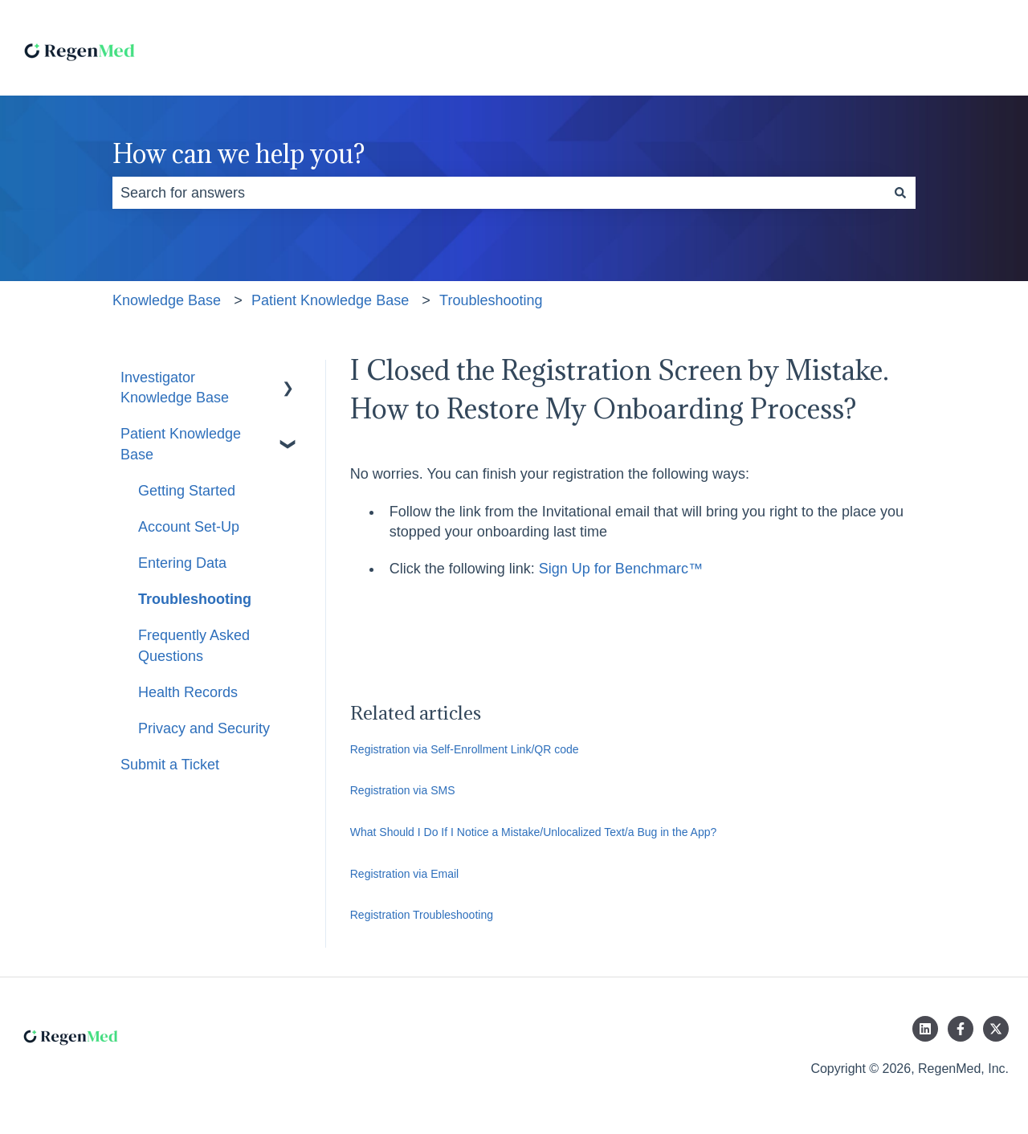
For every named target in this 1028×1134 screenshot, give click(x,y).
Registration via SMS (402, 790)
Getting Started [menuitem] (186, 491)
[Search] (900, 193)
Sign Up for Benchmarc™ (621, 569)
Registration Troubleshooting (421, 914)
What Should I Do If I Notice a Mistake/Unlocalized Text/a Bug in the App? (533, 832)
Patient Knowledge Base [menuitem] (180, 444)
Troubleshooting (490, 300)
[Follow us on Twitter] (996, 1029)
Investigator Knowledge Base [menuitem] (174, 387)
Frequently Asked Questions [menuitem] (194, 645)
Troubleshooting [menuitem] (194, 599)
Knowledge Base (166, 300)
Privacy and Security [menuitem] (204, 728)
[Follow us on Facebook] (960, 1029)
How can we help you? (238, 153)
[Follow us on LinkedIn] (925, 1029)
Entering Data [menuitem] (182, 563)
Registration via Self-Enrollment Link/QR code (464, 749)
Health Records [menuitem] (188, 692)
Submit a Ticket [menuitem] (169, 765)
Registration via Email (404, 873)
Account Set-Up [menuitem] (188, 527)
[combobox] (498, 193)
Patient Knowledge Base (330, 300)
